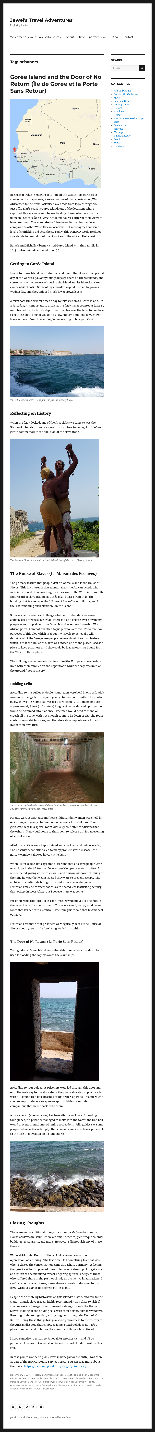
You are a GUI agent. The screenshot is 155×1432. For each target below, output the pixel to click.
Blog (115, 37)
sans (38, 1385)
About (70, 37)
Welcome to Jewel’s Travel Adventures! (35, 37)
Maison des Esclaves (73, 1381)
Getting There (121, 104)
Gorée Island (42, 1378)
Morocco (118, 128)
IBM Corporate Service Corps (129, 118)
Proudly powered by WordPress (56, 1417)
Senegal (59, 1374)
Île (76, 1378)
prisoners (15, 1385)
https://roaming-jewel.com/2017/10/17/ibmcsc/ (55, 1366)
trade (98, 1385)
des (79, 1374)
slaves (61, 1385)
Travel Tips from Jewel (93, 37)
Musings (118, 132)
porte (91, 1381)
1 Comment (49, 1388)
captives (71, 1374)
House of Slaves (66, 1378)
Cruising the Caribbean (126, 94)
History (37, 1374)
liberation (47, 1381)
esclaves (23, 1378)
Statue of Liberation (84, 1385)
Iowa (116, 122)
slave (54, 1385)
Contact (128, 37)
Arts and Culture (122, 90)
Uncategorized (121, 146)
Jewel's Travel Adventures (41, 20)
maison (57, 1381)
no (86, 1381)
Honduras (119, 111)
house (53, 1378)
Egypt (117, 97)
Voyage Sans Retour (29, 1388)
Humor (117, 115)
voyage (14, 1388)
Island (96, 1378)
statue (69, 1385)
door (84, 1374)
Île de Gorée (85, 1378)
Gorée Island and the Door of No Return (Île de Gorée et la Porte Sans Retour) (55, 84)
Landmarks (48, 1374)
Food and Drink (122, 101)
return (32, 1385)
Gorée (31, 1378)
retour (24, 1385)
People (117, 139)
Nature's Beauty (122, 135)
